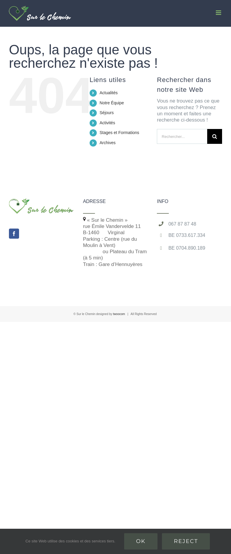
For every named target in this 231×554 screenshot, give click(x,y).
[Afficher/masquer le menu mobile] (219, 13)
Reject (186, 541)
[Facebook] (14, 234)
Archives (108, 142)
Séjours (107, 112)
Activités (107, 122)
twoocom (119, 314)
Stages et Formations (119, 132)
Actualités (109, 92)
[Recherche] (214, 136)
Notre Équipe (112, 102)
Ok (141, 541)
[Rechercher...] (182, 136)
